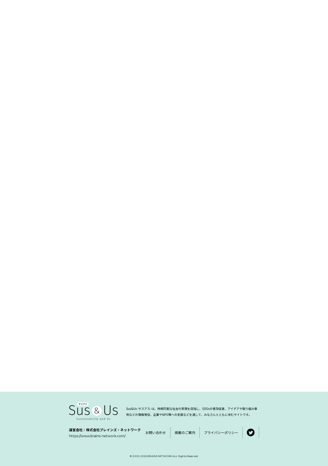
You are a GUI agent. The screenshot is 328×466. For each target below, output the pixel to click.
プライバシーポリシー (221, 432)
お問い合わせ (155, 432)
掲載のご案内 (185, 432)
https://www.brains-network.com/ (97, 436)
